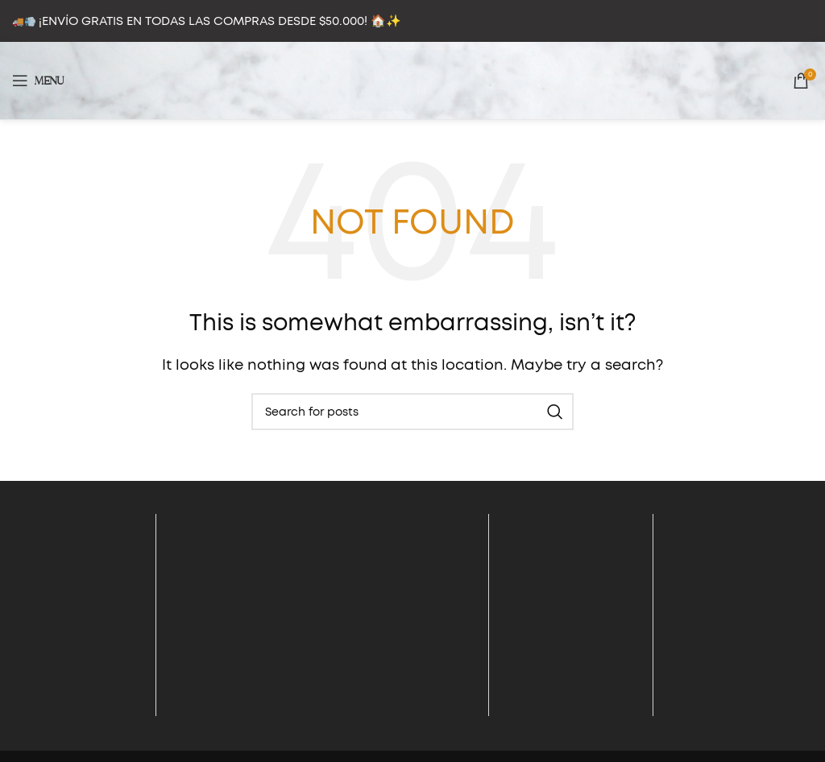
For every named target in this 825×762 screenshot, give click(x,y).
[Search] (412, 411)
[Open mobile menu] (38, 80)
